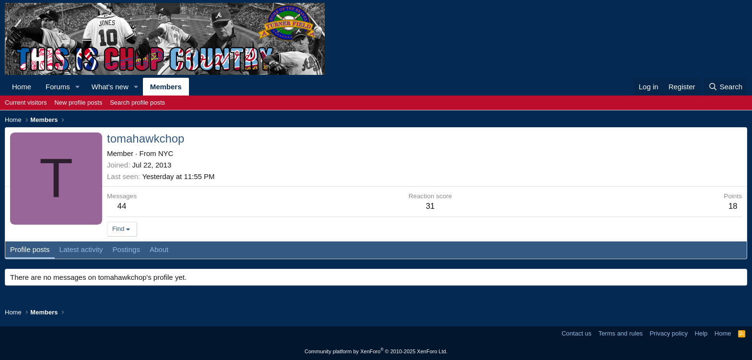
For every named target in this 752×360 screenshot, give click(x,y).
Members (166, 87)
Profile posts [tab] (30, 249)
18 (733, 206)
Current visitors (26, 102)
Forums (58, 87)
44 (122, 206)
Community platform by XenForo (376, 351)
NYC (166, 153)
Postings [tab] (126, 249)
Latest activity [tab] (81, 249)
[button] (77, 87)
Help (701, 333)
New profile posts (78, 102)
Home (21, 87)
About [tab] (159, 249)
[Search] (725, 87)
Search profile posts (137, 102)
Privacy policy (669, 333)
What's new (110, 87)
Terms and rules (621, 333)
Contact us (576, 333)
